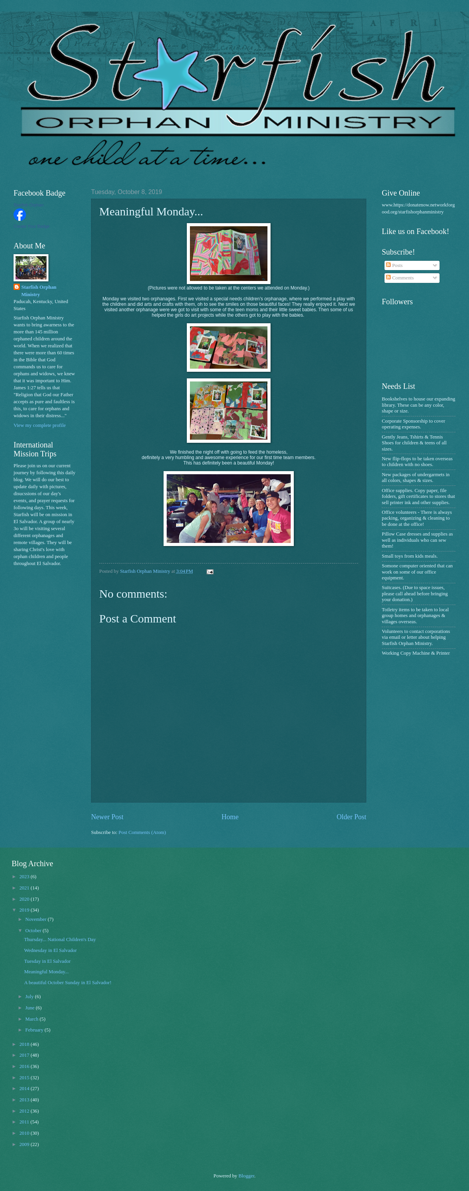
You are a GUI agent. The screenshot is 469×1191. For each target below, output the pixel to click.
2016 (25, 1066)
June (30, 1008)
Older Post (351, 817)
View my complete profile (40, 425)
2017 (25, 1055)
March (32, 1019)
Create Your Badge (32, 226)
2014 (25, 1088)
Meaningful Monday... (46, 971)
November (36, 919)
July (30, 996)
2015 (25, 1077)
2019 (25, 910)
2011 (25, 1122)
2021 (25, 888)
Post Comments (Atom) (142, 832)
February (35, 1030)
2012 (25, 1111)
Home (229, 817)
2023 (25, 876)
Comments (400, 278)
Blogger (246, 1176)
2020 (25, 899)
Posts (394, 265)
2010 (25, 1133)
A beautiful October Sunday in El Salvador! (67, 982)
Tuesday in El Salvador (47, 961)
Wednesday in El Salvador (50, 950)
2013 (25, 1100)
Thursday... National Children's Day (60, 939)
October (34, 930)
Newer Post (107, 817)
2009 (25, 1144)
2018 (25, 1044)
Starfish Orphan (28, 205)
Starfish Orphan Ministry (39, 290)
